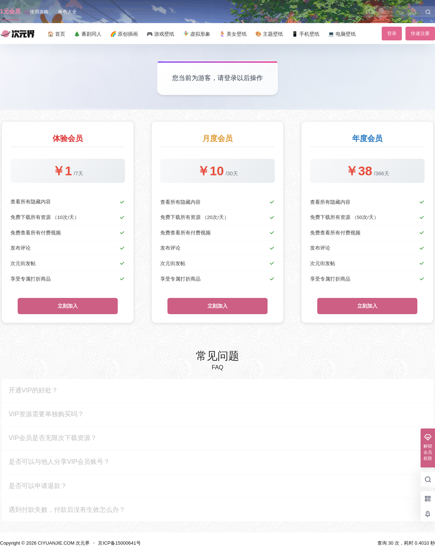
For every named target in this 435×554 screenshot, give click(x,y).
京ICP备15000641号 (119, 543)
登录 (391, 33)
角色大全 (67, 11)
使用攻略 (39, 11)
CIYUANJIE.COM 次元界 (63, 543)
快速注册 (420, 33)
